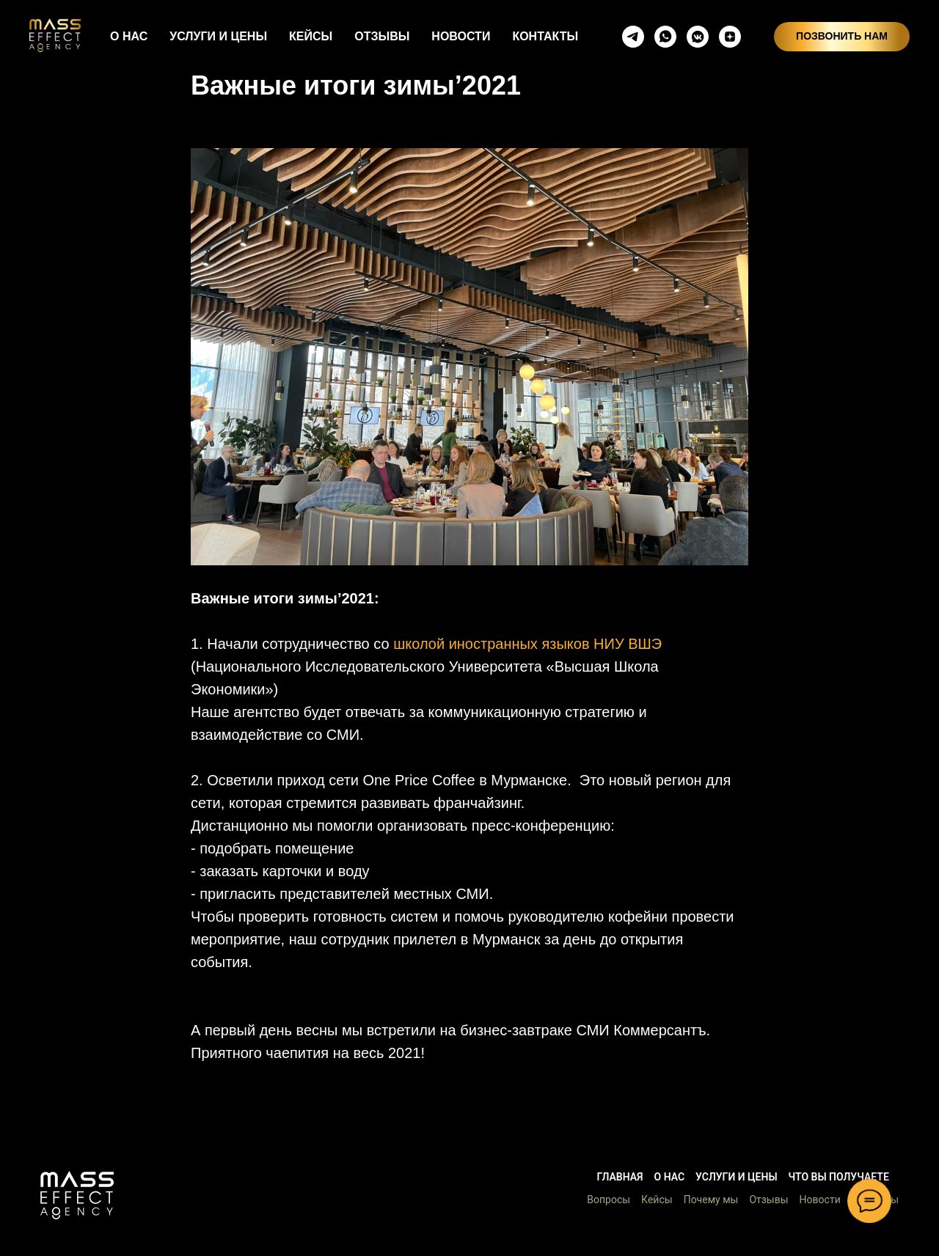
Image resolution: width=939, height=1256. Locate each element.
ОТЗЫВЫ (381, 36)
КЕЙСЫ (310, 36)
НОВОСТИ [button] (460, 36)
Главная (619, 1177)
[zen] (730, 37)
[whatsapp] (665, 37)
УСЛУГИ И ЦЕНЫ (218, 36)
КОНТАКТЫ (545, 36)
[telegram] (633, 37)
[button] (77, 1195)
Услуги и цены (736, 1177)
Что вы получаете (839, 1177)
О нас (669, 1177)
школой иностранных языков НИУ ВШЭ (527, 644)
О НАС (128, 36)
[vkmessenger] (698, 37)
